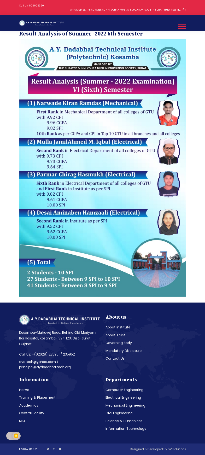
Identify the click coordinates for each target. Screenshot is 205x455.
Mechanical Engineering (125, 405)
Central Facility (31, 413)
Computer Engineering (124, 389)
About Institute (117, 327)
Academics (28, 405)
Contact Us (114, 358)
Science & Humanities (123, 421)
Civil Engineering (119, 413)
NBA (22, 421)
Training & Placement (37, 397)
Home (24, 389)
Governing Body (118, 342)
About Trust (115, 335)
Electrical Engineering (123, 397)
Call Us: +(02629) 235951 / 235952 (47, 354)
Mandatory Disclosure (123, 350)
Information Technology (125, 428)
